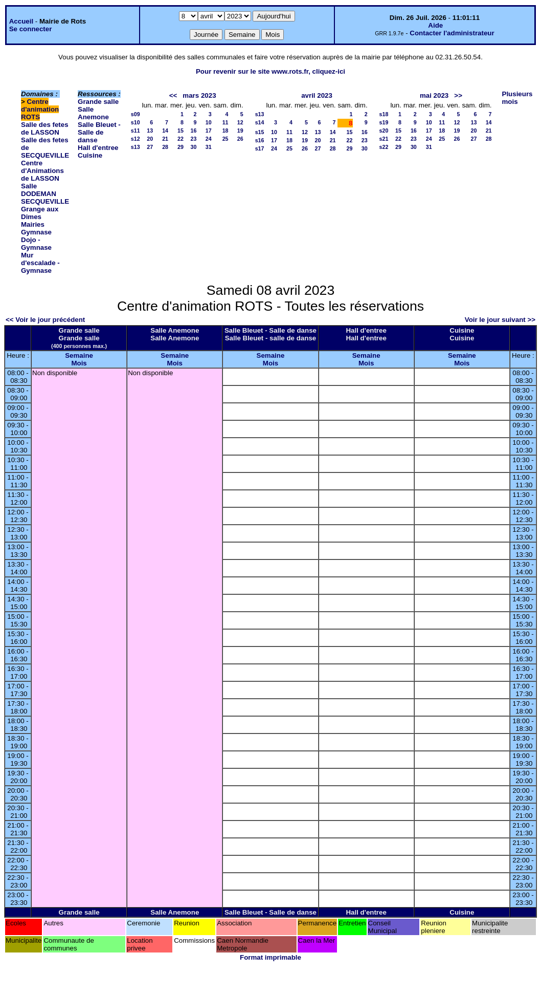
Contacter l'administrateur (452, 33)
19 (240, 130)
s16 (259, 140)
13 (150, 130)
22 (180, 139)
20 (150, 139)
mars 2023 (199, 95)
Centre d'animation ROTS (40, 109)
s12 (135, 139)
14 (165, 130)
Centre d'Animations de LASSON (42, 170)
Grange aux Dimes (39, 213)
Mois (78, 363)
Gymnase (36, 232)
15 (180, 130)
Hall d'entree (98, 147)
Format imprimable (270, 957)
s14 (259, 122)
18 (225, 130)
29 (180, 147)
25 (225, 139)
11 (225, 122)
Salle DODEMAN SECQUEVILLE (45, 193)
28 (165, 147)
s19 (384, 122)
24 (209, 139)
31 (209, 147)
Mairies (32, 224)
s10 (135, 122)
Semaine (79, 355)
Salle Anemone (93, 113)
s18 (384, 114)
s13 (135, 147)
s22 (384, 147)
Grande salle (98, 101)
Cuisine (90, 155)
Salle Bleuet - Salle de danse (99, 132)
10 (209, 122)
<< (173, 95)
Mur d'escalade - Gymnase (40, 262)
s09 (135, 114)
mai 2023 (434, 95)
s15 (259, 132)
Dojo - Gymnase (36, 243)
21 (165, 139)
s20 (384, 130)
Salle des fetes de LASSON (45, 128)
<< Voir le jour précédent (45, 319)
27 (150, 147)
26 (240, 139)
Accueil (21, 21)
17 (209, 130)
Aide (435, 25)
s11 (135, 130)
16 (194, 130)
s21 (384, 139)
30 (194, 147)
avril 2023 (316, 95)
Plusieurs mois (517, 97)
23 (194, 139)
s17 (259, 148)
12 (240, 122)
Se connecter (30, 29)
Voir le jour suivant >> (500, 319)
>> (458, 95)
